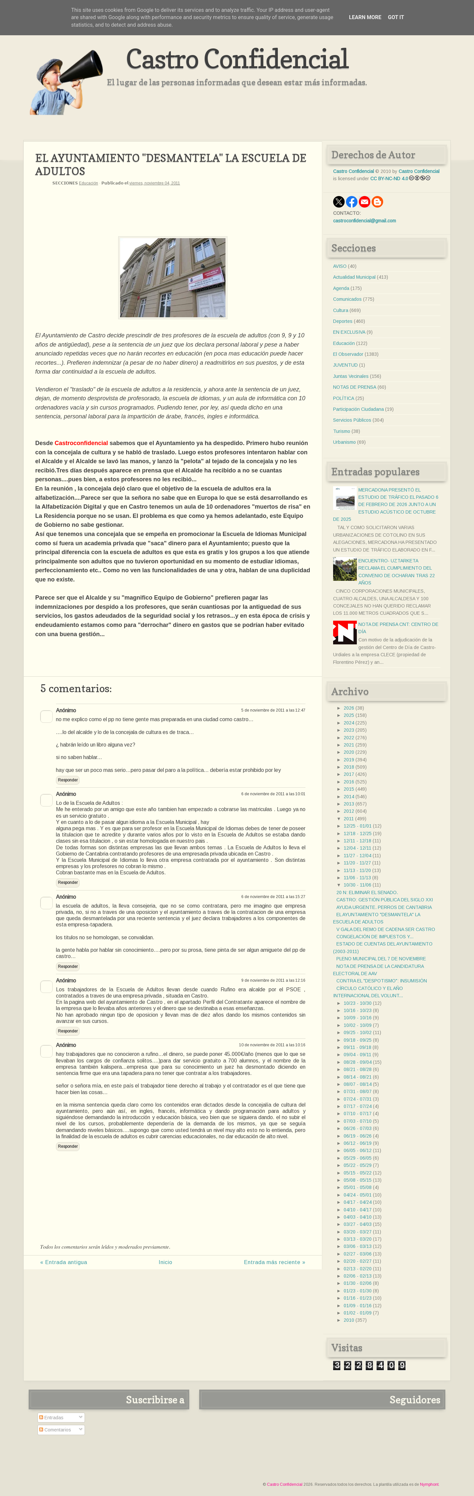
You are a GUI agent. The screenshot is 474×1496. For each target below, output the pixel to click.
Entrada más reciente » (274, 1262)
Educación (88, 183)
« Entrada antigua (63, 1262)
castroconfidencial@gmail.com (364, 220)
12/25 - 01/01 (358, 826)
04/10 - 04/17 (358, 1209)
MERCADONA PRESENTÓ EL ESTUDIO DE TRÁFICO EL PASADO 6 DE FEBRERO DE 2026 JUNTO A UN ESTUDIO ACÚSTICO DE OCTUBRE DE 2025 (385, 504)
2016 (349, 781)
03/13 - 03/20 (358, 1239)
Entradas (51, 1417)
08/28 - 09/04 (358, 1062)
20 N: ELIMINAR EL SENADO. (367, 892)
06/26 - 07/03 (358, 1128)
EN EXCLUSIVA (349, 332)
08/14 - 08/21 (358, 1077)
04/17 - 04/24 (358, 1202)
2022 (349, 737)
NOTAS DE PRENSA (354, 387)
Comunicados (347, 299)
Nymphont (429, 1484)
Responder (68, 780)
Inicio (165, 1262)
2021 (349, 745)
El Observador (348, 354)
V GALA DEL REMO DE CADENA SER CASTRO (385, 929)
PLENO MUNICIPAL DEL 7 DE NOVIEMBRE (381, 958)
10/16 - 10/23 (358, 1010)
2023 (349, 730)
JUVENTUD (345, 365)
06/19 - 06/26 (358, 1136)
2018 (349, 767)
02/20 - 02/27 (358, 1261)
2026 (349, 708)
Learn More (365, 17)
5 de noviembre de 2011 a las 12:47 (273, 710)
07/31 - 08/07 (358, 1091)
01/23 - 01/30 (358, 1290)
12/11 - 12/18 (357, 840)
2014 (349, 796)
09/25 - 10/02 (358, 1032)
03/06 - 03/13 (358, 1246)
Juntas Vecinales (351, 376)
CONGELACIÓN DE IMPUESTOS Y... (374, 936)
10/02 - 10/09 (358, 1025)
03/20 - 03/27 (358, 1231)
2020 (349, 752)
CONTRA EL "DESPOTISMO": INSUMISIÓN (381, 980)
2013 (349, 803)
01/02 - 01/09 (358, 1312)
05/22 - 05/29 (358, 1165)
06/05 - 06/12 (358, 1150)
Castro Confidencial (237, 58)
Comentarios (55, 1429)
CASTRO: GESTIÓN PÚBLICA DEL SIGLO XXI (384, 899)
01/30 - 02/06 (358, 1283)
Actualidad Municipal (354, 277)
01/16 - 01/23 (358, 1298)
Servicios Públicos (352, 420)
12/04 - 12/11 (357, 848)
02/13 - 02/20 (358, 1268)
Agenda (341, 288)
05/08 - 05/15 (358, 1180)
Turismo (341, 431)
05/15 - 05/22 (358, 1172)
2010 (349, 1320)
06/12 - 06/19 (358, 1143)
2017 (349, 774)
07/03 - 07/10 (358, 1121)
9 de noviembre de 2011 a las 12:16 (273, 980)
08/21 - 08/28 (358, 1069)
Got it (396, 17)
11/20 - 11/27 (357, 862)
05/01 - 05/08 (358, 1187)
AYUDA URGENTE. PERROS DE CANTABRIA (384, 907)
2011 (349, 818)
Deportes (343, 321)
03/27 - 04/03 (358, 1224)
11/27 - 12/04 (357, 855)
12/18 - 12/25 (358, 833)
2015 (349, 789)
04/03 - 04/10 (358, 1217)
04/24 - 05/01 (358, 1195)
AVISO (340, 266)
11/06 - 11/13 (357, 877)
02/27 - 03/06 (358, 1253)
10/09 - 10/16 (358, 1017)
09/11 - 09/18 (357, 1047)
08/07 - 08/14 (358, 1084)
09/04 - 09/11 (357, 1054)
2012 (349, 811)
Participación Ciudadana (358, 409)
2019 (349, 759)
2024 (349, 722)
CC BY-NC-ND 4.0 (389, 178)
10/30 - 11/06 (357, 885)
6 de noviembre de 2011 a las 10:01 (273, 794)
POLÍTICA (343, 398)
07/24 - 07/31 (358, 1099)
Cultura (340, 310)
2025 (349, 715)
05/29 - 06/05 (358, 1158)
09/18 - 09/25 (358, 1040)
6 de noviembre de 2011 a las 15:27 (273, 896)
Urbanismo (344, 442)
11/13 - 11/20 (357, 870)
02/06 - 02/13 (358, 1276)
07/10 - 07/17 (358, 1113)
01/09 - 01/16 (358, 1305)
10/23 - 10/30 (358, 1003)
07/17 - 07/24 (358, 1106)
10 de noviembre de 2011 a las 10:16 (272, 1045)
